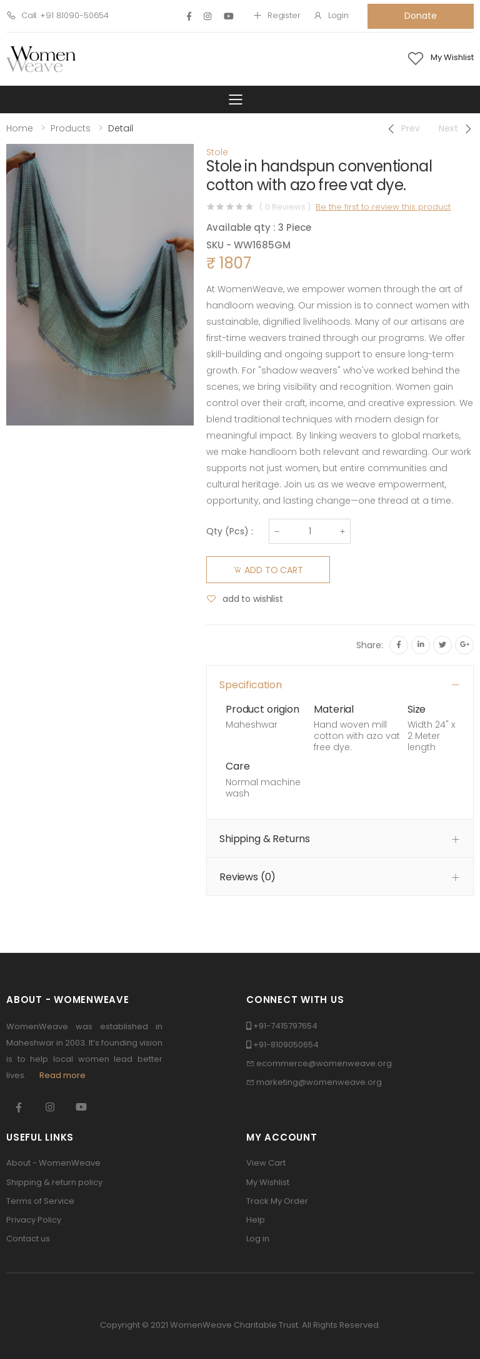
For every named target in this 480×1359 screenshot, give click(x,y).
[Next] (456, 129)
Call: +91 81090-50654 (57, 15)
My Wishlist (267, 1182)
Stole (217, 152)
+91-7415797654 (285, 1026)
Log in (257, 1238)
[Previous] (403, 129)
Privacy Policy (33, 1220)
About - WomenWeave (53, 1163)
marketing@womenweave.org (319, 1082)
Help (255, 1220)
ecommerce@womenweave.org (324, 1063)
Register (276, 15)
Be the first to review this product (383, 207)
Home (19, 128)
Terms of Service (40, 1201)
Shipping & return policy (54, 1182)
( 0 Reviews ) (285, 207)
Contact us (28, 1238)
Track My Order (277, 1201)
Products (71, 128)
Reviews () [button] (247, 877)
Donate (420, 15)
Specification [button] (250, 685)
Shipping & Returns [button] (264, 839)
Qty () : (229, 531)
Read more (62, 1075)
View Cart (266, 1163)
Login (331, 15)
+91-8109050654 (286, 1045)
